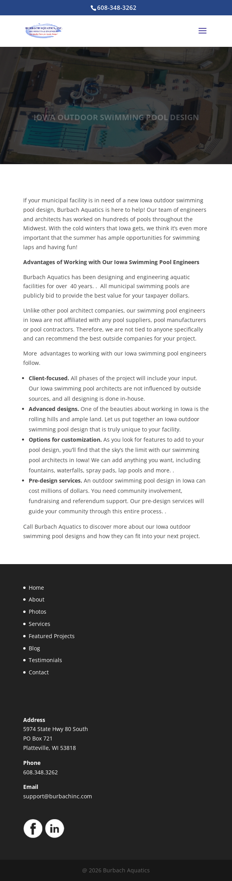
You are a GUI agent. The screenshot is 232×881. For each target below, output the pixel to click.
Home (36, 587)
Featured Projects (52, 636)
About (36, 599)
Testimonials (45, 660)
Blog (34, 648)
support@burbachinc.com (57, 796)
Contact (39, 672)
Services (39, 623)
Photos (37, 611)
